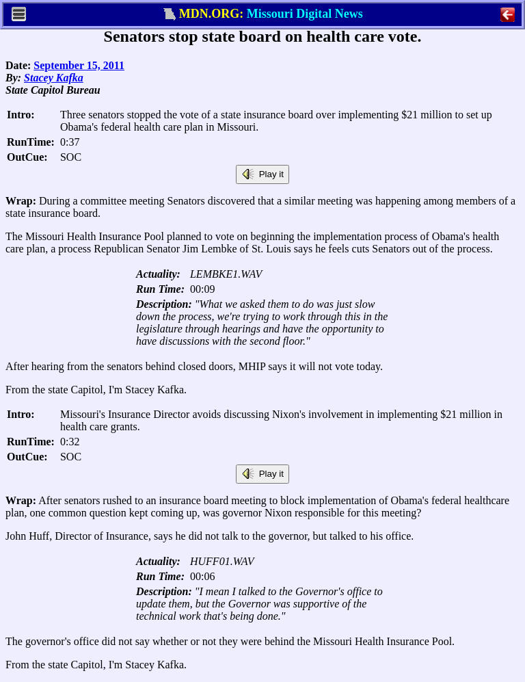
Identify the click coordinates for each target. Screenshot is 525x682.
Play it (262, 174)
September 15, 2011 (78, 65)
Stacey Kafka (53, 77)
